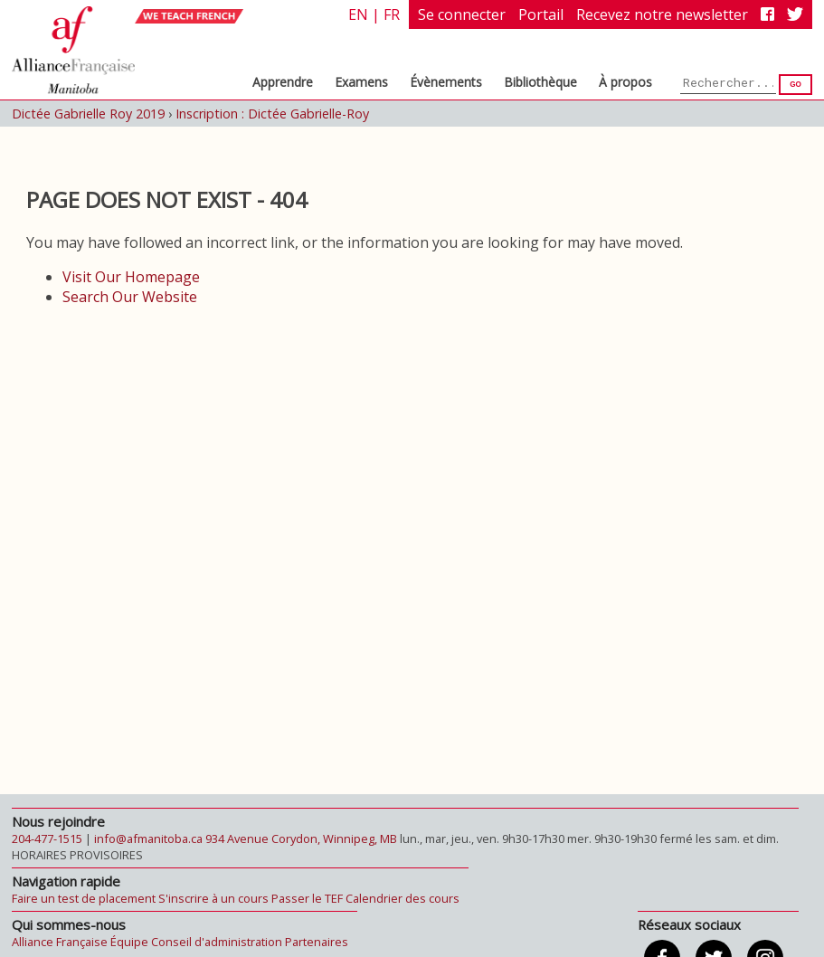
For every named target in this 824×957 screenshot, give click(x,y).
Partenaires (316, 941)
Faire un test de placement (84, 898)
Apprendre (282, 81)
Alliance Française (60, 941)
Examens (361, 81)
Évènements (446, 81)
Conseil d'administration (216, 941)
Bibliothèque (540, 81)
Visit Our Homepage (131, 277)
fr (392, 14)
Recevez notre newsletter (662, 14)
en (358, 14)
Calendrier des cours (402, 898)
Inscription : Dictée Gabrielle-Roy (272, 113)
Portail (541, 14)
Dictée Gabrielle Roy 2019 (88, 113)
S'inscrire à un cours (213, 898)
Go (795, 85)
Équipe (129, 941)
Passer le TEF (307, 898)
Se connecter (462, 14)
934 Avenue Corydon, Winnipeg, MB (301, 838)
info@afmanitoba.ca (148, 838)
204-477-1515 (47, 838)
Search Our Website (129, 297)
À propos (625, 81)
